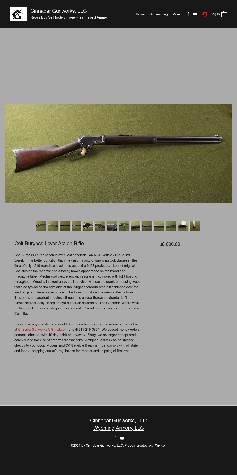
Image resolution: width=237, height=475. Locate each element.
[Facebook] (188, 14)
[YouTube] (195, 14)
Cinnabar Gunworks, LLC (58, 11)
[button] (224, 13)
